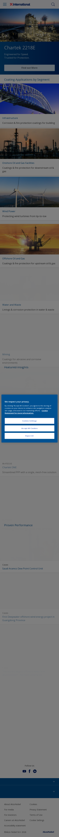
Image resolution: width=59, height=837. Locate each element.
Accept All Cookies (29, 428)
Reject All (29, 436)
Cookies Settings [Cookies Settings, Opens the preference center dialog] (29, 421)
